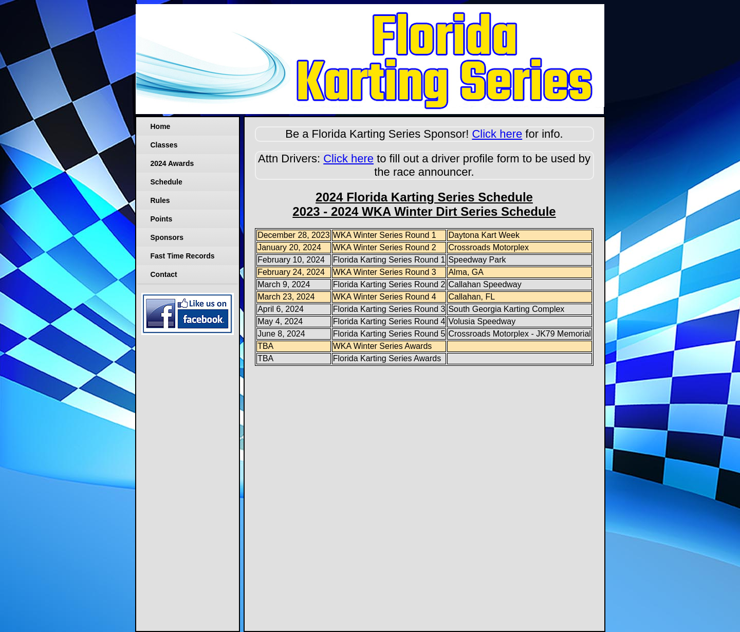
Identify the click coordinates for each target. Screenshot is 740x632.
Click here (497, 133)
